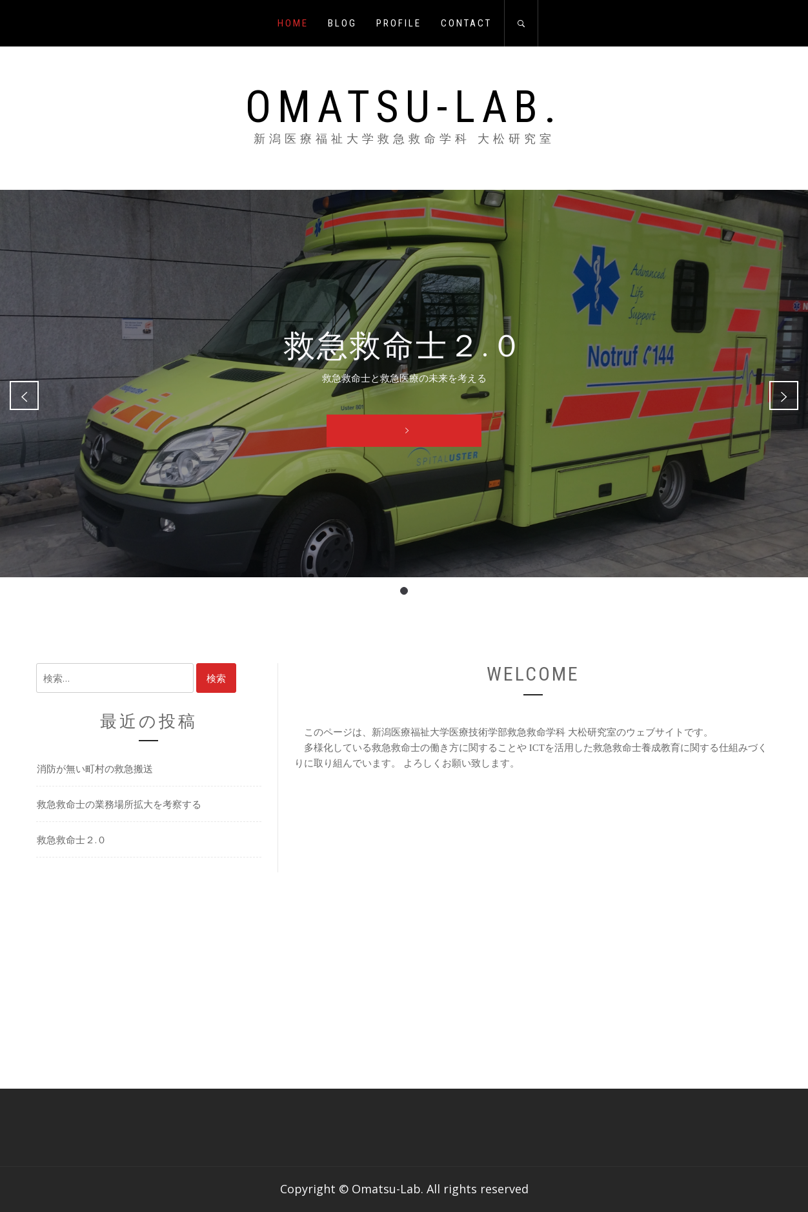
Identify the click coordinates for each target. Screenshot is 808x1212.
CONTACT (466, 23)
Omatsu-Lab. (404, 107)
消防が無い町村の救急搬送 (95, 768)
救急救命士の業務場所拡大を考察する (119, 803)
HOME (293, 23)
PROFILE (398, 23)
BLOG (342, 23)
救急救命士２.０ (71, 839)
